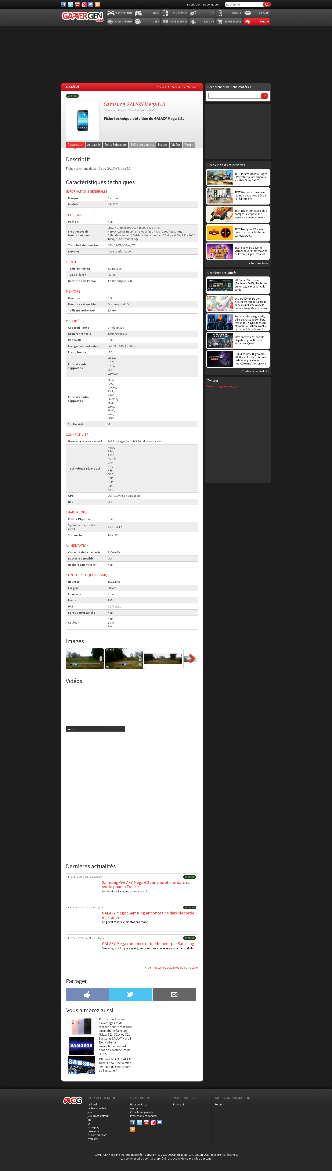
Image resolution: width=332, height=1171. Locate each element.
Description (75, 145)
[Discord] (90, 4)
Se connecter (211, 4)
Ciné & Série (178, 21)
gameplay (93, 1127)
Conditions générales (142, 1112)
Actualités (93, 145)
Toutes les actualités (255, 371)
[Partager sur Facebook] (87, 995)
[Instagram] (84, 4)
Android (72, 95)
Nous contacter (139, 1104)
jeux (90, 1112)
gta (89, 1120)
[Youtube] (77, 4)
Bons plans (233, 21)
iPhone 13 (178, 1104)
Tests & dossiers (115, 145)
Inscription (194, 4)
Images (162, 145)
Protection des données (143, 1116)
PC (212, 13)
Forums (219, 1104)
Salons (209, 21)
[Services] (97, 4)
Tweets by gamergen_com (223, 386)
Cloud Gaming (122, 21)
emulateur (93, 1139)
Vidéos (175, 145)
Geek (156, 21)
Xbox (155, 13)
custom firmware (97, 1135)
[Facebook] (63, 4)
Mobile (236, 13)
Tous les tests (260, 263)
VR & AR (264, 13)
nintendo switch (97, 1108)
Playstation (123, 13)
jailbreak (92, 1104)
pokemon (93, 1131)
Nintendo (180, 13)
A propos (135, 1108)
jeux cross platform (98, 1116)
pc (89, 1123)
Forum (264, 21)
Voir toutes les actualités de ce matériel (173, 967)
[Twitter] (70, 4)
